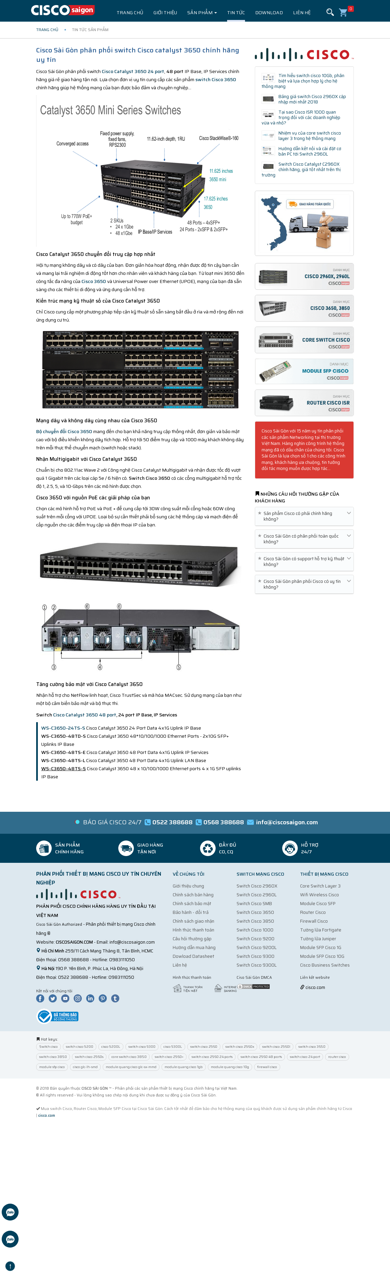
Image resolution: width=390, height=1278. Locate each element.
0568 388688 (73, 959)
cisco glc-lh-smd (85, 1066)
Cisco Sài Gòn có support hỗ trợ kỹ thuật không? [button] (304, 561)
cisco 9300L (173, 1046)
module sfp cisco (52, 1066)
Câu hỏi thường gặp (192, 938)
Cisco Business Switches (325, 965)
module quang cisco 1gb (184, 1066)
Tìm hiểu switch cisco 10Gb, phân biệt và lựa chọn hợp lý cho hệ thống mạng (303, 81)
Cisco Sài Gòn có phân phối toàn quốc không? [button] (304, 539)
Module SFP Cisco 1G (320, 947)
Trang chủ (130, 12)
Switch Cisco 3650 (255, 912)
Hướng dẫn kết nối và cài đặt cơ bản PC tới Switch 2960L (309, 151)
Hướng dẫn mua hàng (194, 947)
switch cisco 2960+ (169, 1056)
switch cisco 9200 (79, 1046)
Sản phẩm (202, 12)
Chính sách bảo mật (192, 903)
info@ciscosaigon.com (132, 942)
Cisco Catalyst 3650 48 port (84, 714)
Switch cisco (48, 1046)
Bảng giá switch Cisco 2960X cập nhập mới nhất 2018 (312, 99)
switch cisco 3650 (311, 1046)
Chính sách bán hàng (193, 894)
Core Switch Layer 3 (320, 886)
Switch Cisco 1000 (255, 929)
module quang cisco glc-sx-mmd (131, 1066)
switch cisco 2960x (239, 1046)
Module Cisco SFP (318, 903)
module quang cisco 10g (230, 1066)
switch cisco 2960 (203, 1046)
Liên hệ (302, 12)
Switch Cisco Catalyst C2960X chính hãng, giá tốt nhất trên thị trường (301, 170)
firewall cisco (267, 1066)
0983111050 (122, 959)
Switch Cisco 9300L (257, 965)
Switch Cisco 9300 (255, 956)
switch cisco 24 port (305, 1056)
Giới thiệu (165, 12)
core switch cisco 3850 (129, 1056)
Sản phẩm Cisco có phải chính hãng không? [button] (304, 516)
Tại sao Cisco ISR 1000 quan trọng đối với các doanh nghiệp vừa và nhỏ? (301, 117)
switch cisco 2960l (276, 1046)
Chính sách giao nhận (193, 921)
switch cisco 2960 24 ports (212, 1056)
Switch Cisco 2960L (257, 894)
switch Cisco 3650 (215, 79)
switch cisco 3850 (53, 1056)
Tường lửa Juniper (318, 938)
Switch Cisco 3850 (255, 921)
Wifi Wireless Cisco (319, 894)
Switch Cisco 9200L (257, 947)
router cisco (337, 1056)
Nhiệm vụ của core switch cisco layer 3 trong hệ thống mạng (309, 135)
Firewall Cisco (314, 921)
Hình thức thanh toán (193, 929)
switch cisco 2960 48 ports (261, 1056)
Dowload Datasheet (193, 956)
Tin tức (236, 12)
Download (269, 12)
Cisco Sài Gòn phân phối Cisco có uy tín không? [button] (304, 584)
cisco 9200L (110, 1046)
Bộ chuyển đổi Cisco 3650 (64, 431)
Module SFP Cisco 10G (322, 956)
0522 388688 (73, 977)
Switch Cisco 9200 (255, 938)
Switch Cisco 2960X (257, 886)
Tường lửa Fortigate (320, 929)
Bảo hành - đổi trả (191, 912)
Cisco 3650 (93, 281)
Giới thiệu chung (188, 886)
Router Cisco (313, 912)
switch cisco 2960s (89, 1056)
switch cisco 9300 (141, 1046)
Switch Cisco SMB (254, 903)
